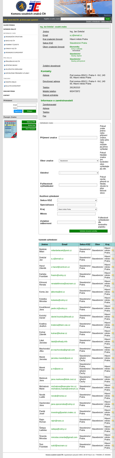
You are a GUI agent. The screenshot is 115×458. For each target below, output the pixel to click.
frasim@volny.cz (58, 275)
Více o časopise (30, 129)
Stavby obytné (76, 56)
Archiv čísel (31, 125)
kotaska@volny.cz (59, 300)
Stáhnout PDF (31, 122)
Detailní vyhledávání (93, 21)
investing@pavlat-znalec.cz (63, 412)
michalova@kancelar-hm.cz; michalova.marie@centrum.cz (64, 387)
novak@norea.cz (58, 396)
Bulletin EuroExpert (13, 86)
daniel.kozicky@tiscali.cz (62, 317)
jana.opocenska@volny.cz (63, 404)
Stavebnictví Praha (78, 43)
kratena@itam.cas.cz (60, 325)
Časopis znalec (11, 82)
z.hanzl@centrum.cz (60, 267)
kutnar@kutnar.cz (59, 333)
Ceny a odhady (76, 49)
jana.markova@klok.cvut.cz (63, 379)
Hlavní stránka (9, 25)
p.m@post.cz (57, 369)
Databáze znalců (10, 29)
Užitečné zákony (11, 65)
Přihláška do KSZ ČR (12, 61)
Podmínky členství (12, 44)
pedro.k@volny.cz (59, 308)
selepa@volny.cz (58, 429)
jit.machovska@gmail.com (63, 350)
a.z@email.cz (76, 35)
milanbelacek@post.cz (61, 250)
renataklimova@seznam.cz (63, 283)
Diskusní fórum (9, 91)
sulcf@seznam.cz (59, 445)
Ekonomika (74, 47)
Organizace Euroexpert (14, 52)
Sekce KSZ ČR (106, 21)
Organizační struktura (13, 36)
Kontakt (7, 95)
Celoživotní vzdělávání (13, 69)
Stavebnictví (75, 54)
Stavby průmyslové (78, 61)
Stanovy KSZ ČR (10, 48)
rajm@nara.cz (57, 421)
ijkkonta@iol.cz (58, 292)
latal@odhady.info (59, 341)
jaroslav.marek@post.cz (62, 358)
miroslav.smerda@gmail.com (64, 437)
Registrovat (18, 111)
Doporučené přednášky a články (17, 73)
